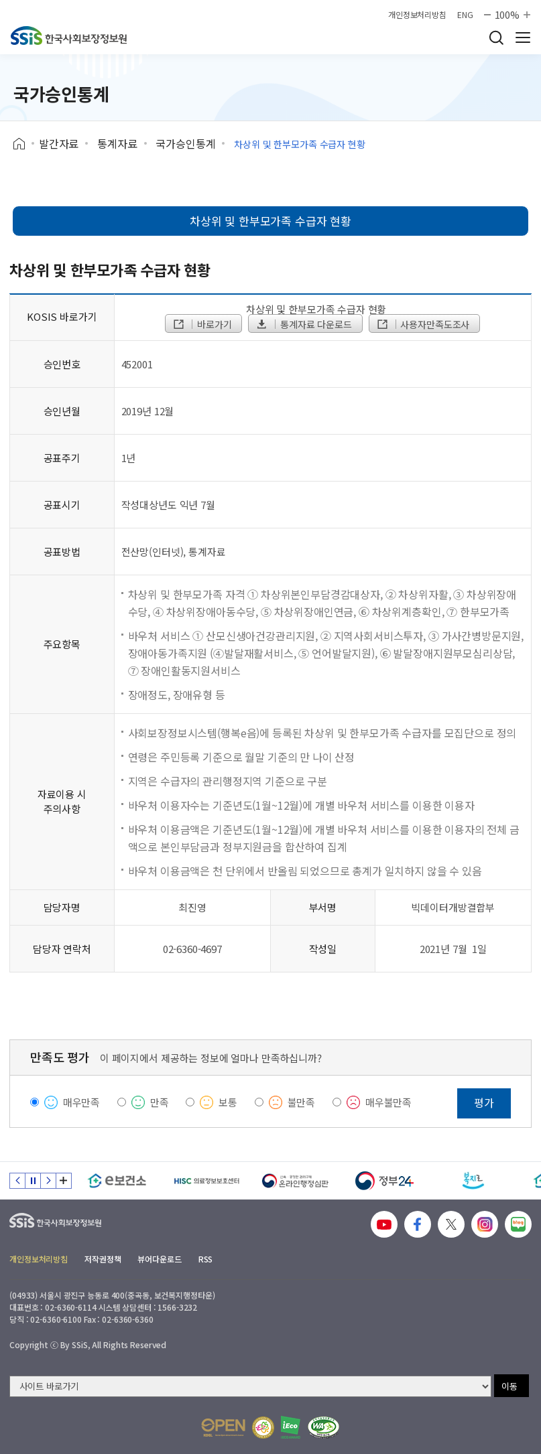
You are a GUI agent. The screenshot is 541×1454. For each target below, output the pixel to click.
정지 (33, 1181)
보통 (228, 1102)
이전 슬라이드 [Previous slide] (17, 1181)
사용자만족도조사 (423, 324)
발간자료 (58, 143)
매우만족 (81, 1102)
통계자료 (117, 143)
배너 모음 (64, 1181)
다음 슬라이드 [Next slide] (48, 1181)
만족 (159, 1102)
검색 (496, 37)
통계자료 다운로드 (303, 324)
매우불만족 (388, 1102)
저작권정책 (102, 1258)
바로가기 (201, 324)
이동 (509, 1386)
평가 (484, 1102)
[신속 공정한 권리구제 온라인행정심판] (295, 1180)
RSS (205, 1258)
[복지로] (473, 1180)
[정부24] (384, 1180)
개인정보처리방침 (417, 15)
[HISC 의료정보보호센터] (206, 1180)
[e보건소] (117, 1180)
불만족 (302, 1102)
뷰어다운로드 (159, 1258)
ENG (465, 15)
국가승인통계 (185, 143)
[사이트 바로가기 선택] (250, 1386)
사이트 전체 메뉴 (523, 37)
